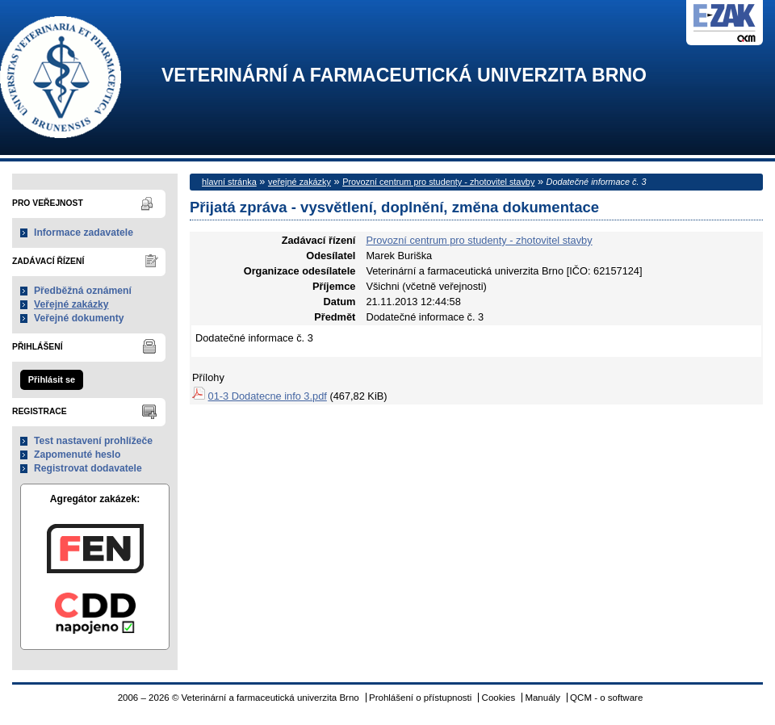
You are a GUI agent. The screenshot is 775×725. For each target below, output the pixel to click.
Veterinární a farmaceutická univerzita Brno (404, 75)
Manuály (542, 697)
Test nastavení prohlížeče (93, 440)
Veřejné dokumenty (79, 318)
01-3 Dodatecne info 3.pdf (267, 396)
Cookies (499, 697)
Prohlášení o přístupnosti (420, 697)
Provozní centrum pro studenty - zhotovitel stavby (438, 181)
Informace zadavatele (83, 232)
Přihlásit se (51, 379)
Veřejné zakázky (71, 304)
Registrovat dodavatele (88, 468)
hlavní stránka (229, 181)
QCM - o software (606, 697)
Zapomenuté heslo (77, 454)
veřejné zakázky (299, 181)
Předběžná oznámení (83, 290)
